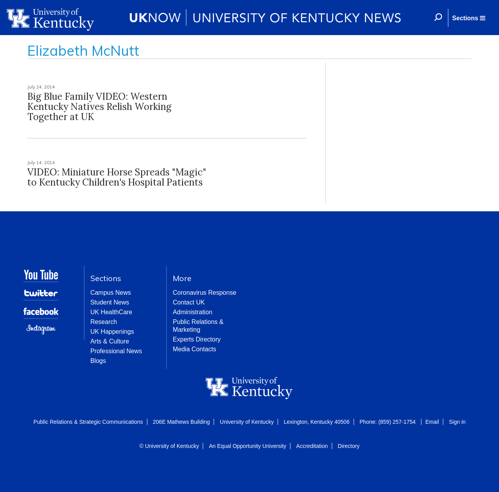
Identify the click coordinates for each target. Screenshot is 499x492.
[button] (468, 18)
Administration (192, 312)
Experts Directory (197, 339)
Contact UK (189, 302)
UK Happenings (112, 331)
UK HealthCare (111, 312)
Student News (109, 302)
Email (432, 422)
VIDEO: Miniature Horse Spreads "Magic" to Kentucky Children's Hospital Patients (116, 177)
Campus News (110, 292)
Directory (348, 446)
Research (103, 322)
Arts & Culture (109, 341)
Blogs (98, 360)
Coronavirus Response (204, 292)
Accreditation (312, 446)
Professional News (116, 351)
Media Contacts (194, 349)
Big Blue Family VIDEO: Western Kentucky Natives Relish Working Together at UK (99, 106)
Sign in (457, 422)
